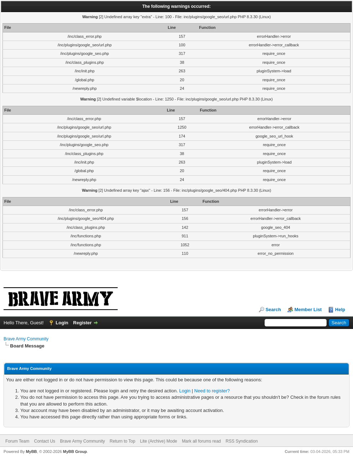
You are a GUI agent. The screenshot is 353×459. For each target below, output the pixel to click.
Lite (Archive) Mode (158, 441)
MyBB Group (75, 451)
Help (340, 309)
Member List (308, 309)
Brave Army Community (26, 338)
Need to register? (212, 390)
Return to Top (122, 441)
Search (273, 309)
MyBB (31, 451)
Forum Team (17, 441)
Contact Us (44, 441)
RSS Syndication (242, 441)
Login (62, 322)
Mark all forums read (201, 441)
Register (82, 322)
